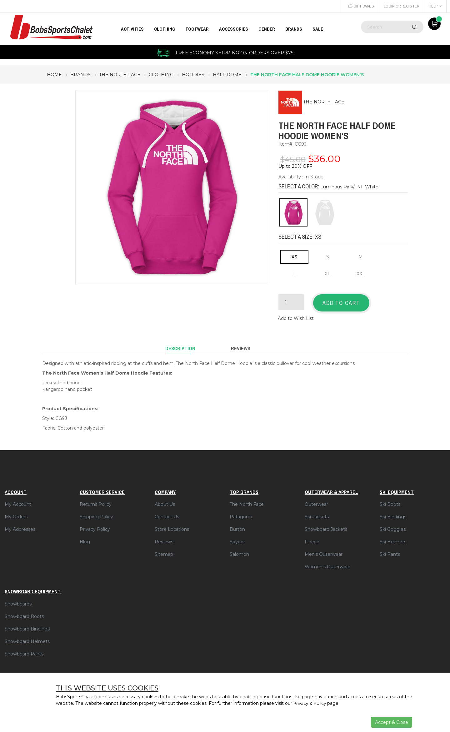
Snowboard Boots (24, 613)
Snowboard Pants (24, 650)
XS (294, 257)
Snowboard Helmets (27, 638)
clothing (161, 74)
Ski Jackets (317, 513)
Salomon (239, 551)
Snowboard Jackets (326, 526)
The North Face (247, 501)
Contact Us (167, 513)
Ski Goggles (393, 526)
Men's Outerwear (323, 551)
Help (435, 6)
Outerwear (316, 501)
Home (54, 74)
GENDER (266, 29)
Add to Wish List (296, 317)
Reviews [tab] (240, 345)
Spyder (237, 538)
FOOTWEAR (197, 29)
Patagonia (241, 513)
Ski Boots (390, 501)
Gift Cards (360, 6)
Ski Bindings (393, 513)
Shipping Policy (96, 513)
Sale (317, 29)
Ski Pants (390, 551)
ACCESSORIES (233, 29)
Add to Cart (341, 303)
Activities (132, 29)
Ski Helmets (393, 538)
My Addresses (20, 526)
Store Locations (172, 526)
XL (327, 273)
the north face (119, 74)
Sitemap (164, 551)
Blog (85, 538)
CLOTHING (164, 29)
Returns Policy (96, 501)
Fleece (312, 538)
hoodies (193, 74)
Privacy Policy (95, 526)
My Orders (16, 513)
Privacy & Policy (310, 703)
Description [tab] (180, 345)
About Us (165, 501)
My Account (18, 501)
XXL (361, 273)
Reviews (164, 538)
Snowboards (18, 600)
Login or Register (401, 6)
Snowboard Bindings (27, 625)
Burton (237, 526)
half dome (227, 74)
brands (80, 74)
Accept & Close (391, 722)
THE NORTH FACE (323, 102)
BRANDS (293, 29)
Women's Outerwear (327, 563)
